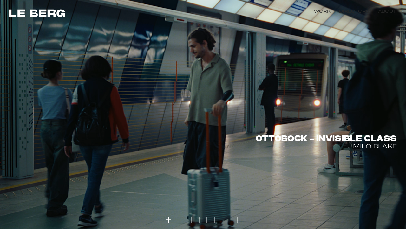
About (387, 12)
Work (322, 12)
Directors (354, 12)
